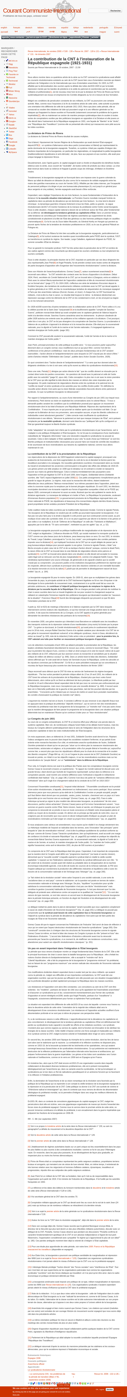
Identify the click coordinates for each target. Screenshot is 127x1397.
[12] (76, 478)
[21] (61, 787)
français (16, 28)
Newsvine (13, 98)
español (64, 28)
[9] (71, 310)
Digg (11, 64)
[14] (51, 542)
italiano (40, 28)
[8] (110, 271)
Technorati (13, 81)
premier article (43, 1141)
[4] (42, 222)
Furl (10, 88)
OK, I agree (100, 1390)
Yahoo (11, 115)
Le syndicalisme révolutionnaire (41, 1370)
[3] (39, 145)
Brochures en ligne (58, 37)
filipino (64, 32)
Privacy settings (63, 1385)
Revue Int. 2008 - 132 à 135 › (107, 1374)
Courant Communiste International (42, 10)
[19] (88, 616)
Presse (85, 37)
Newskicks (13, 68)
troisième (110, 1188)
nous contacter (17, 37)
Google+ (12, 121)
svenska (52, 28)
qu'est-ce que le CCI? (37, 37)
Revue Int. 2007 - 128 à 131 (87, 51)
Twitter (11, 132)
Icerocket (13, 111)
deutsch (28, 28)
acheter (95, 37)
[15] (37, 554)
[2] (39, 115)
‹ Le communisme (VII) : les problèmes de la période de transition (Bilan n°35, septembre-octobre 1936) (47, 1377)
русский (4, 32)
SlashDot (13, 128)
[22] (104, 892)
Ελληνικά (118, 28)
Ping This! (13, 71)
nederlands (88, 28)
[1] (51, 92)
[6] (55, 263)
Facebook (13, 142)
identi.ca (12, 118)
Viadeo (12, 108)
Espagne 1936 (34, 1358)
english (4, 28)
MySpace (13, 152)
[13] (57, 498)
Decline (110, 1390)
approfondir (75, 37)
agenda (5, 37)
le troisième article (53, 1126)
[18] (57, 598)
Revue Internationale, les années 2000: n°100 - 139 (50, 51)
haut (73, 1375)
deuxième (97, 1188)
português (103, 28)
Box (10, 135)
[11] (49, 371)
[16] (79, 557)
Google (12, 145)
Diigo (11, 139)
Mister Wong (14, 91)
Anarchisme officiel (36, 1364)
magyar (102, 32)
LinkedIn (12, 149)
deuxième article (44, 1135)
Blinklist (12, 84)
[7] (80, 271)
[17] (64, 569)
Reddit (11, 125)
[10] (116, 365)
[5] (38, 236)
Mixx (11, 94)
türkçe (76, 28)
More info (16, 1395)
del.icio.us (13, 61)
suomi (116, 32)
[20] (78, 627)
